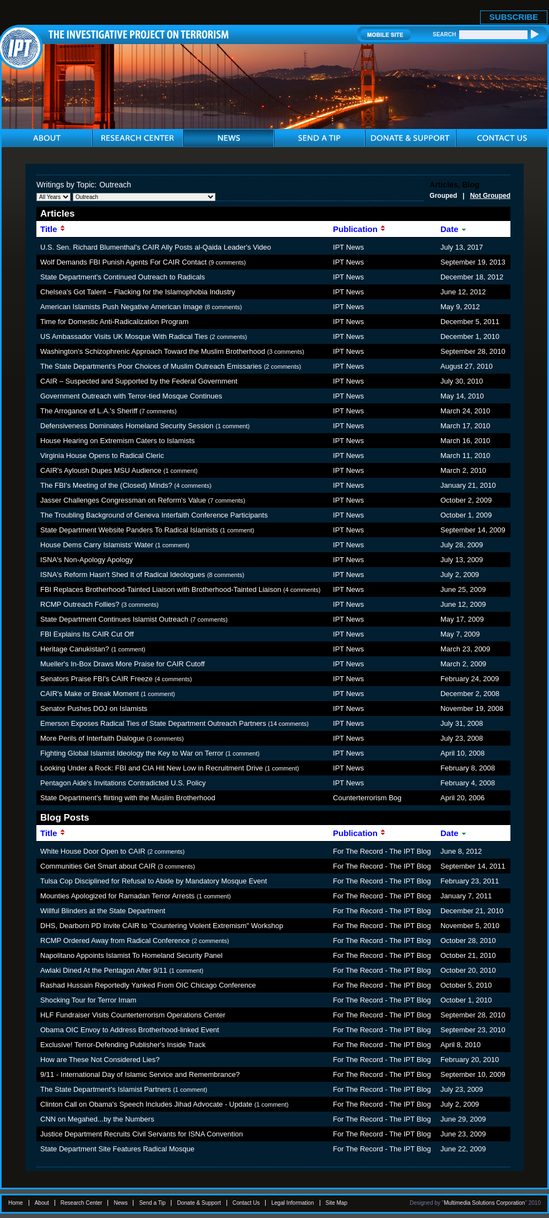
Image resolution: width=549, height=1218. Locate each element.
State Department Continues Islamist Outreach (114, 619)
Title (53, 229)
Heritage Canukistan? (74, 649)
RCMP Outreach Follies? (80, 604)
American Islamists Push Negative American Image (121, 307)
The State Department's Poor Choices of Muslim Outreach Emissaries (151, 366)
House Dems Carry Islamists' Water (96, 545)
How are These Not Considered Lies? (100, 1059)
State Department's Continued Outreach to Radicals (122, 277)
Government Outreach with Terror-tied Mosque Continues (131, 396)
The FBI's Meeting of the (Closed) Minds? (106, 485)
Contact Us (246, 1203)
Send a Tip (152, 1203)
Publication (359, 229)
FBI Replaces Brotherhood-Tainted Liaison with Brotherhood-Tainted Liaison (160, 589)
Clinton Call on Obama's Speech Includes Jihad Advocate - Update (146, 1104)
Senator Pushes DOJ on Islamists (93, 708)
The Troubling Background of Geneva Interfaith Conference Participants (154, 515)
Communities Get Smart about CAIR (98, 866)
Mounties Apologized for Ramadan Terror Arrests (117, 896)
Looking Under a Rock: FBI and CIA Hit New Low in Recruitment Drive (151, 768)
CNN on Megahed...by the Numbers (97, 1119)
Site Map (336, 1203)
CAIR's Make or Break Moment (89, 693)
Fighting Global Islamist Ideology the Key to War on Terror (131, 753)
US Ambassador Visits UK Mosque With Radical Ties (124, 336)
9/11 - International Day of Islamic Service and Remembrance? (140, 1074)
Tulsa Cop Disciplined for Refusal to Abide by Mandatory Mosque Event (153, 881)
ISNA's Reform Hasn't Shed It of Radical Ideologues (122, 574)
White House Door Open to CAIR (93, 851)
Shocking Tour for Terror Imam (88, 1000)
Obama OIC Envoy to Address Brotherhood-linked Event (129, 1030)
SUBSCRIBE (513, 16)
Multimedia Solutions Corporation (484, 1203)
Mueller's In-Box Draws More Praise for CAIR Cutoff (122, 664)
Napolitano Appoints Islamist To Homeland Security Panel (131, 955)
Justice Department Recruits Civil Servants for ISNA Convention (141, 1134)
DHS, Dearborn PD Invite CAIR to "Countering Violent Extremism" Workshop (161, 925)
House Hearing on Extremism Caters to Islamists (117, 440)
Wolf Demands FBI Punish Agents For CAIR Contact (123, 262)
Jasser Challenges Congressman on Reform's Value (123, 500)
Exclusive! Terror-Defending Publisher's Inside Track (123, 1045)
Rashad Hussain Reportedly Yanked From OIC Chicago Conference (148, 985)
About (42, 1203)
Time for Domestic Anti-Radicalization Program (114, 321)
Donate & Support (199, 1203)
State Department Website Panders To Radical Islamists (129, 530)
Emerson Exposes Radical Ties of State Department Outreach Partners (153, 723)
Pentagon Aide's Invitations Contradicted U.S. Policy (123, 783)
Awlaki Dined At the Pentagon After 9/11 (103, 970)
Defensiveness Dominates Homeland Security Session (126, 426)
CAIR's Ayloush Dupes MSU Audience (101, 470)
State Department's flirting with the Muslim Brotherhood (128, 798)
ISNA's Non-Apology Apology (86, 560)
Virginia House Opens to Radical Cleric (102, 455)
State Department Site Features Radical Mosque (117, 1149)
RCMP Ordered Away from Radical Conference (115, 940)
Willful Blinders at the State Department (102, 911)
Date (453, 229)
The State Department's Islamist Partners (105, 1089)
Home (15, 1203)
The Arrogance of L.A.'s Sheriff (88, 411)
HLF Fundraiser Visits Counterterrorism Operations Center (132, 1015)
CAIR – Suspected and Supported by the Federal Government (139, 381)
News (120, 1203)
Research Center (82, 1203)
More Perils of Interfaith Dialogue (92, 738)
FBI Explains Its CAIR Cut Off (87, 634)
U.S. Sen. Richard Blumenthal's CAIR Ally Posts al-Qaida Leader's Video (155, 247)
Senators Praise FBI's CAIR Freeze (96, 679)
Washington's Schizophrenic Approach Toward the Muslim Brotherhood (152, 351)
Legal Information (292, 1203)
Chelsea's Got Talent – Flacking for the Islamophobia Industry (137, 292)
